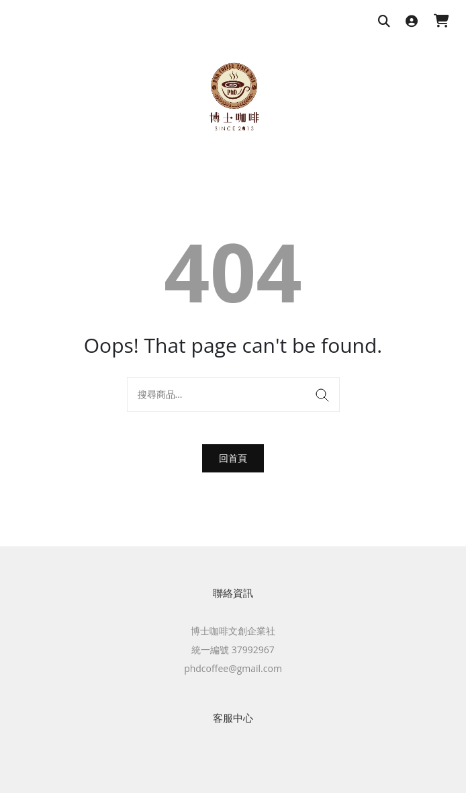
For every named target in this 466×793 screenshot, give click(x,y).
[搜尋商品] (384, 21)
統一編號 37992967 (233, 649)
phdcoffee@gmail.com (233, 668)
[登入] (412, 21)
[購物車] (441, 21)
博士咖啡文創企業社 (233, 630)
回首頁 (233, 458)
